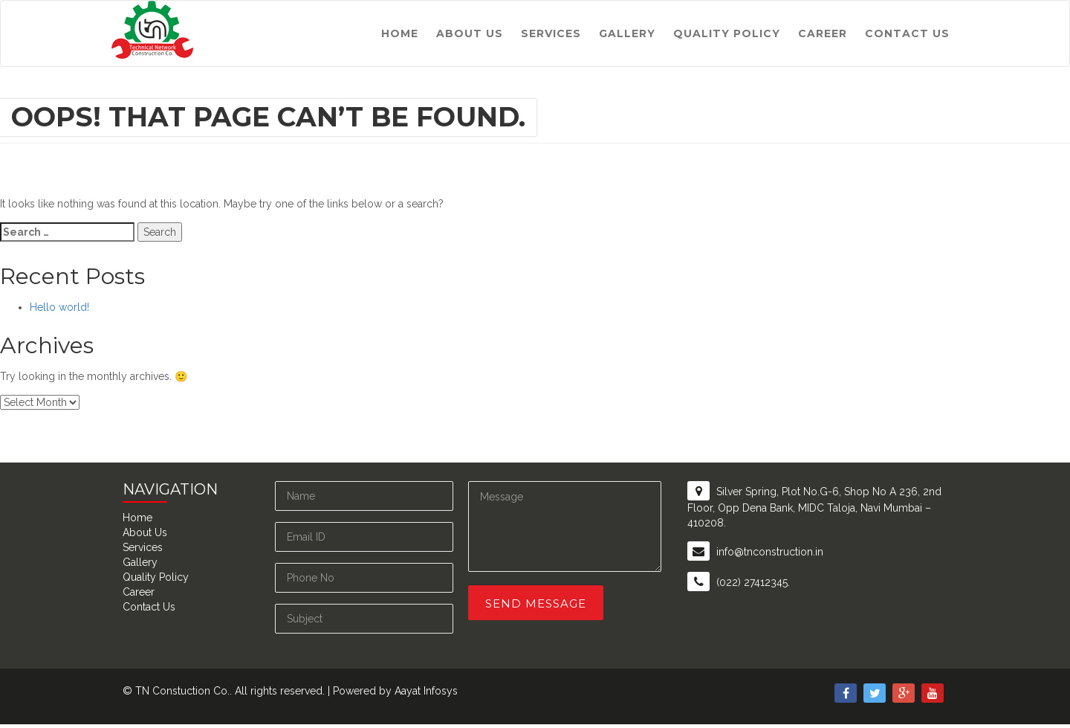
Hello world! (59, 307)
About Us (469, 33)
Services (551, 33)
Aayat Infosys (426, 691)
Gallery (627, 33)
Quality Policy (726, 33)
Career (822, 33)
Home (399, 33)
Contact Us (907, 33)
